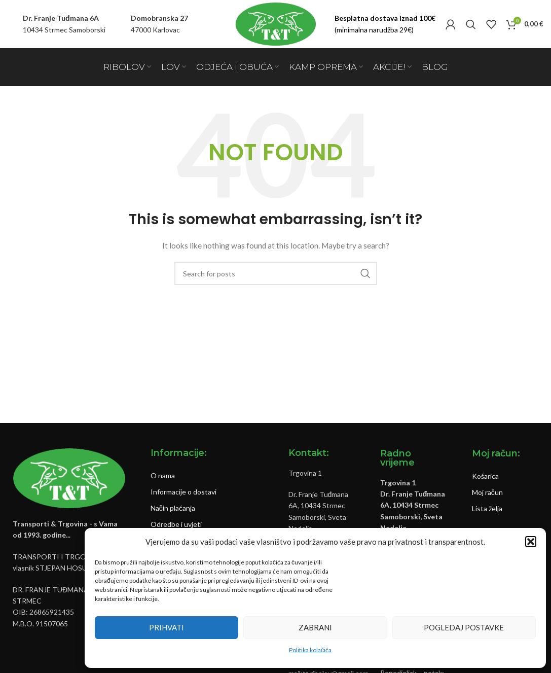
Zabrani (315, 627)
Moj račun (487, 492)
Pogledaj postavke (464, 627)
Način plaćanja (173, 508)
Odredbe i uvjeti (176, 524)
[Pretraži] (471, 24)
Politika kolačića (310, 650)
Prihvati (166, 627)
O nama (163, 475)
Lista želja (487, 508)
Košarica (485, 476)
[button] (531, 542)
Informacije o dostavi (183, 491)
